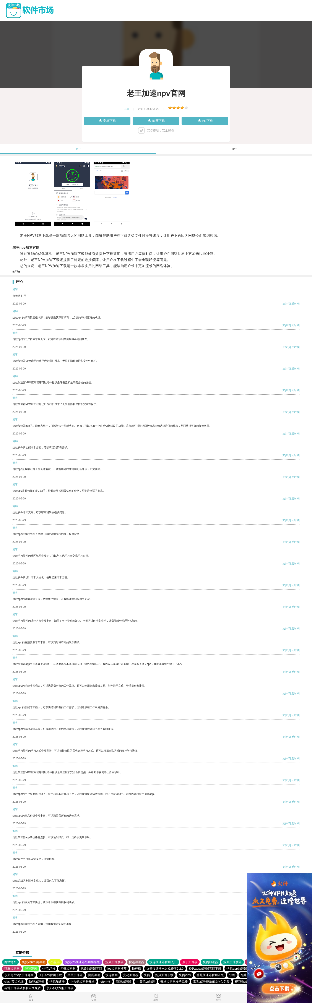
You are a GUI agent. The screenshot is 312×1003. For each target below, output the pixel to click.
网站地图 (10, 962)
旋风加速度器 (114, 962)
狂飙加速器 (12, 968)
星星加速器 (75, 975)
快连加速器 (136, 962)
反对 (294, 303)
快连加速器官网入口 (163, 962)
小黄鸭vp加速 (145, 981)
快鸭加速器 (210, 962)
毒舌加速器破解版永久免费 (211, 981)
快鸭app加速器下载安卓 (243, 968)
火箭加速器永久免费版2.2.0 (165, 968)
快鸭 (147, 975)
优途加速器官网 (91, 968)
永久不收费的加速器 (59, 988)
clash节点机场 (14, 981)
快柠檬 (136, 968)
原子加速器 (189, 962)
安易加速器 (130, 975)
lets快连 (105, 981)
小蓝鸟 (55, 962)
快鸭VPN (48, 968)
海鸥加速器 (123, 981)
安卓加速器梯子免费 (174, 981)
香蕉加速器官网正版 (210, 975)
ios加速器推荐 (117, 968)
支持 (285, 303)
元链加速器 (67, 968)
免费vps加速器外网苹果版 (82, 962)
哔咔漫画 (31, 968)
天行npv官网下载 (50, 975)
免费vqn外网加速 (33, 962)
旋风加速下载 (164, 975)
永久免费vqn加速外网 (19, 975)
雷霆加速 (94, 975)
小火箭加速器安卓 (82, 981)
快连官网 (112, 975)
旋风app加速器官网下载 (205, 968)
